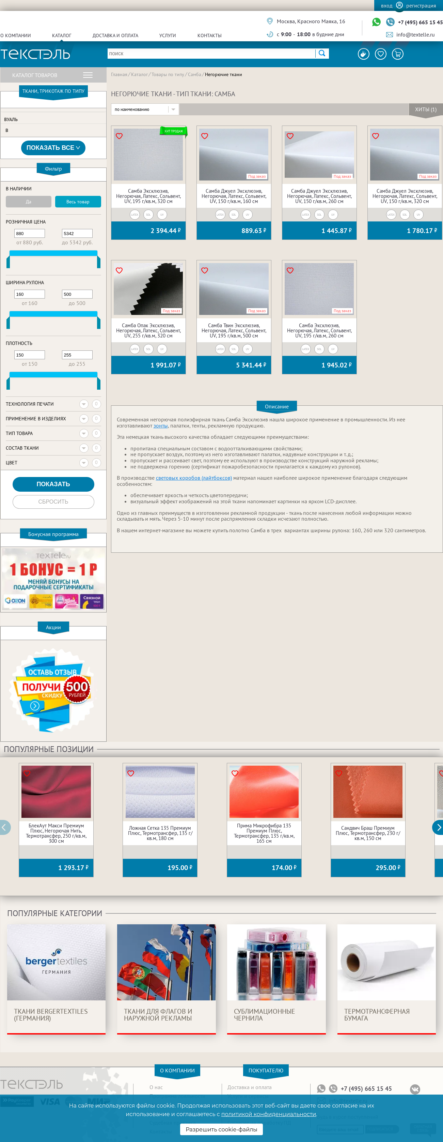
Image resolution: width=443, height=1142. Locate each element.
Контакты (209, 35)
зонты (161, 425)
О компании (15, 35)
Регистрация (421, 5)
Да (28, 202)
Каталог (61, 35)
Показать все (53, 147)
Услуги (167, 35)
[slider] (8, 263)
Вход (387, 5)
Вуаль (11, 119)
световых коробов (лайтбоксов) (194, 477)
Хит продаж (174, 131)
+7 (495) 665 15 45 (420, 22)
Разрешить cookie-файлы (221, 1129)
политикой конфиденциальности (268, 1114)
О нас (156, 1087)
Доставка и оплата (115, 35)
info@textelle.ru (415, 34)
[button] (441, 827)
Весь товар (78, 202)
